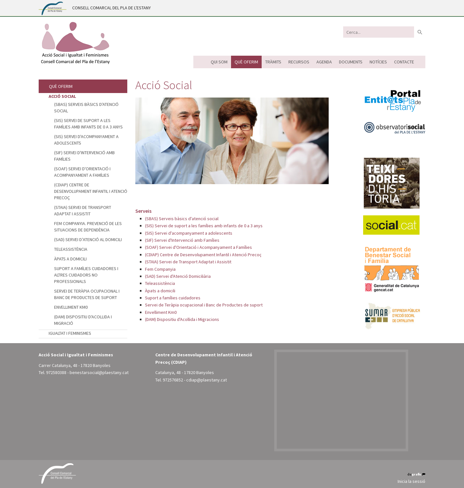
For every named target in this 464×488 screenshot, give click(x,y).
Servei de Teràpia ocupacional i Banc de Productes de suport (204, 305)
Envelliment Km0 (161, 312)
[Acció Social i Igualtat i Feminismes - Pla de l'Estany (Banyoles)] (75, 43)
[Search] (378, 32)
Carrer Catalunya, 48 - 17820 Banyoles (75, 365)
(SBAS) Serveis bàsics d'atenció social (181, 218)
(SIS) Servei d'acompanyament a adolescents (188, 233)
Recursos (298, 62)
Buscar (419, 32)
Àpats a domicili (160, 291)
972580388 (56, 372)
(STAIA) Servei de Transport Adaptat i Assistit (188, 262)
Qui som (219, 62)
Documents (350, 62)
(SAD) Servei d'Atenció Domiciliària (178, 276)
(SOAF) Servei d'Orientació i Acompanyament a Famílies (198, 247)
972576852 (173, 380)
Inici (200, 62)
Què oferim (246, 62)
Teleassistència (160, 283)
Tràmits (273, 62)
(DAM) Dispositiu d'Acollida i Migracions (182, 319)
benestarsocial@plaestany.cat (99, 372)
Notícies (378, 62)
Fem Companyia (160, 269)
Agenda (324, 62)
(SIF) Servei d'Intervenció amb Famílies (182, 240)
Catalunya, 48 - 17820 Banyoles (184, 372)
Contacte (404, 62)
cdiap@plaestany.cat (206, 380)
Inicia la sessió (411, 481)
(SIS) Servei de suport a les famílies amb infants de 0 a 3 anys (204, 226)
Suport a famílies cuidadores (172, 298)
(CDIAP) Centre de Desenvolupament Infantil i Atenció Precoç (203, 255)
